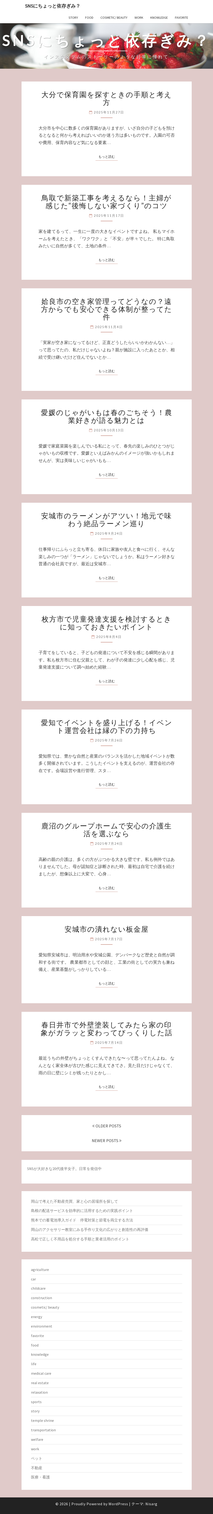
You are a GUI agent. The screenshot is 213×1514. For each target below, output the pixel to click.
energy (36, 1316)
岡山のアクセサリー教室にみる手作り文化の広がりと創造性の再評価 (89, 1229)
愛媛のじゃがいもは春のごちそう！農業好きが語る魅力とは (106, 416)
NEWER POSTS (107, 1140)
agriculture (40, 1269)
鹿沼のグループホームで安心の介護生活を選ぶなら (106, 829)
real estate (40, 1382)
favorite (181, 17)
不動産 (36, 1467)
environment (41, 1326)
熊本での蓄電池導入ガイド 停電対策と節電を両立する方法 (82, 1220)
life (33, 1363)
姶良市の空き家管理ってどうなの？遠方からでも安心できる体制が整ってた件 (106, 309)
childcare (38, 1288)
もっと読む (108, 156)
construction (41, 1297)
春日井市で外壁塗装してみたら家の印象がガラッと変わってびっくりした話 (107, 1028)
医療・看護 (40, 1477)
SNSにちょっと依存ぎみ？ (52, 6)
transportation (43, 1430)
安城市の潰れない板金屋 (107, 929)
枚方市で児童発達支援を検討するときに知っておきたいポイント (107, 623)
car (33, 1279)
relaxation (39, 1392)
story (73, 17)
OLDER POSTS (106, 1126)
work (139, 17)
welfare (37, 1439)
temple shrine (42, 1420)
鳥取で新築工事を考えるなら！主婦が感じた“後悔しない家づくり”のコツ (106, 201)
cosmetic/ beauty (113, 17)
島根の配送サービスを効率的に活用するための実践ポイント (82, 1210)
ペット (36, 1458)
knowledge (159, 17)
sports (36, 1401)
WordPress (118, 1503)
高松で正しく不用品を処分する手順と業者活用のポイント (80, 1239)
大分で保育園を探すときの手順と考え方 (106, 98)
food (89, 17)
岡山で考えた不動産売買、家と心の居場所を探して (74, 1201)
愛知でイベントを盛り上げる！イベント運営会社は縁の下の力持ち (106, 726)
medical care (41, 1373)
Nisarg (151, 1503)
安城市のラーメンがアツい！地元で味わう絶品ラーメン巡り (106, 519)
